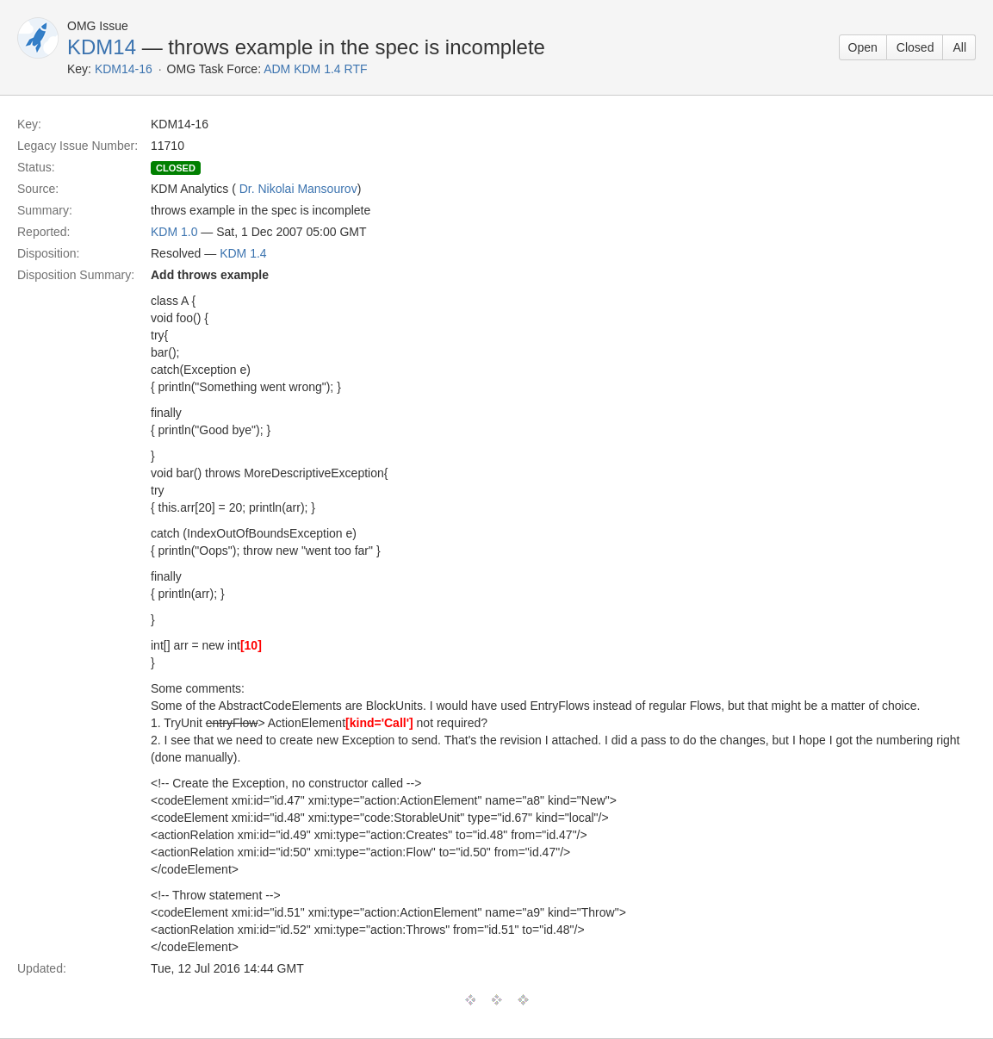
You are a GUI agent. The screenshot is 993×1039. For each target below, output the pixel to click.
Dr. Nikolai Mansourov (298, 189)
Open (863, 47)
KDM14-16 (123, 69)
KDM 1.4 (243, 253)
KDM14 (101, 47)
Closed (915, 47)
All (959, 47)
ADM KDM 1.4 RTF (315, 69)
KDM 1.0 (174, 232)
